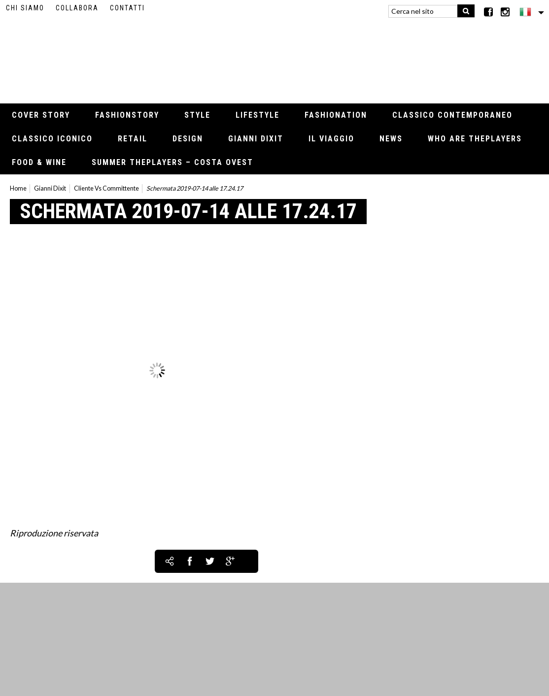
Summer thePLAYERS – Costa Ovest (172, 162)
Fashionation (336, 115)
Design (187, 138)
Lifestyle (257, 115)
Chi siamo (25, 8)
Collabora (77, 8)
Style (197, 115)
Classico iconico (52, 138)
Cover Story (41, 115)
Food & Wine (39, 162)
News (391, 138)
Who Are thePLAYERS (475, 138)
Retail (132, 138)
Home (18, 188)
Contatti (127, 8)
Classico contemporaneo (452, 115)
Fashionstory (127, 115)
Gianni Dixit (255, 138)
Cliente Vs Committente (106, 188)
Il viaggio (331, 138)
